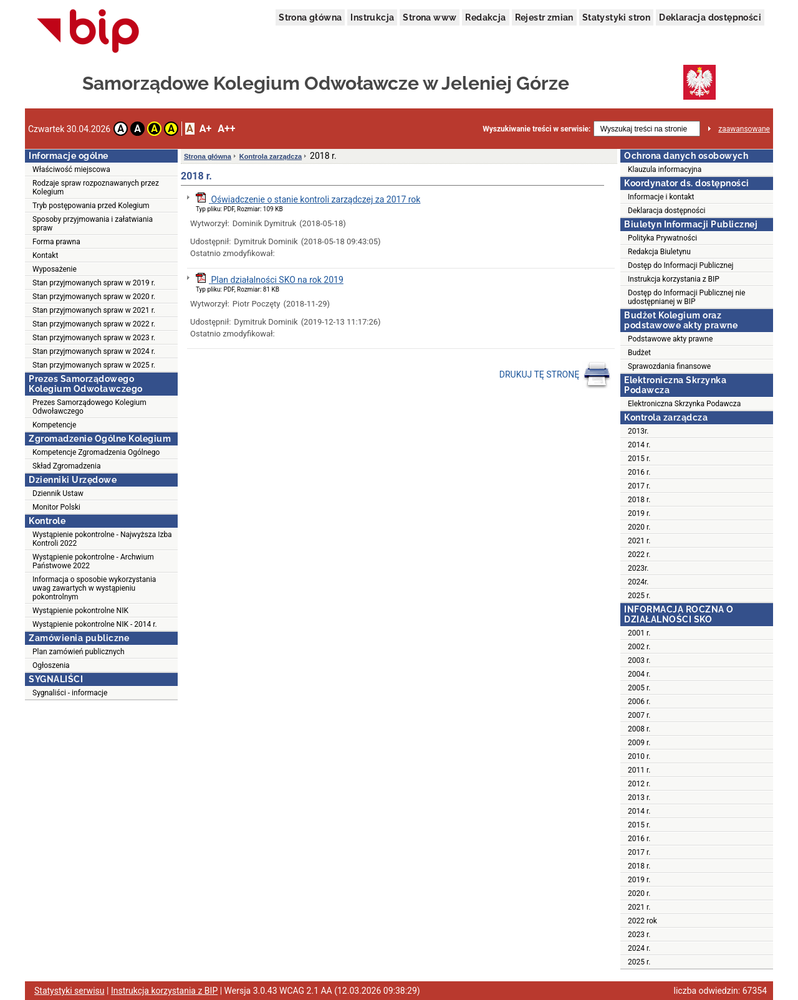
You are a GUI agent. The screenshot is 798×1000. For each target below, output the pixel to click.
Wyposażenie (54, 269)
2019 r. (639, 513)
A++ (226, 129)
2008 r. (639, 729)
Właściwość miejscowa (71, 169)
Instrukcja (372, 17)
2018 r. (639, 499)
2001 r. (639, 633)
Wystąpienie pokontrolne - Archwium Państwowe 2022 (93, 561)
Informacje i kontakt (661, 197)
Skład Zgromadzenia (66, 466)
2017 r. (639, 486)
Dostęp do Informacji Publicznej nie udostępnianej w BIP (686, 297)
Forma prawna (56, 241)
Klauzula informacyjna (664, 169)
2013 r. (639, 797)
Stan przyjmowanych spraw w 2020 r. (93, 296)
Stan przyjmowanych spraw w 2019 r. (93, 283)
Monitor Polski (56, 507)
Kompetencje (54, 425)
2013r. (638, 431)
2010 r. (639, 756)
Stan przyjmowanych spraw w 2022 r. (93, 324)
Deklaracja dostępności (710, 17)
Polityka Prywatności (662, 238)
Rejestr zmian (544, 17)
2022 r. (639, 554)
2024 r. (639, 948)
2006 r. (639, 701)
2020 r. (639, 527)
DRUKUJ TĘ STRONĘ (555, 375)
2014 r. (639, 444)
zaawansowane (744, 129)
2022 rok (642, 921)
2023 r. (639, 934)
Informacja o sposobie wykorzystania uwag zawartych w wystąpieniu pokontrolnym (94, 588)
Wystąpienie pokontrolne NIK (80, 610)
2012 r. (639, 783)
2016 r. (639, 472)
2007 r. (639, 715)
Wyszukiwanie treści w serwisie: (536, 129)
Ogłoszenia (51, 665)
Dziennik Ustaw (58, 493)
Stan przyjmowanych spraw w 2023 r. (93, 337)
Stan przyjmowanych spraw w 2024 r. (93, 351)
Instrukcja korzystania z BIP (673, 279)
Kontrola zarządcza (270, 156)
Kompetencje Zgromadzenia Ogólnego (96, 452)
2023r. (638, 568)
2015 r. (639, 458)
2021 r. (639, 540)
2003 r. (639, 660)
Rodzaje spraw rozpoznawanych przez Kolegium (95, 187)
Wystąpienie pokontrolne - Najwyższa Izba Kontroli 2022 (102, 539)
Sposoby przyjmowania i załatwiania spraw (92, 223)
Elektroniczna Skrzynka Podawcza (684, 403)
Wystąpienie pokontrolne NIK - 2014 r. (94, 624)
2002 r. (639, 646)
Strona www (429, 17)
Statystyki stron (616, 17)
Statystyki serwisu (69, 991)
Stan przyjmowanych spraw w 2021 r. (93, 310)
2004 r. (639, 674)
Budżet (639, 352)
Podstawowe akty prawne (670, 339)
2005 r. (639, 687)
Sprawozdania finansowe (669, 366)
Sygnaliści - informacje (69, 692)
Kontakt (45, 255)
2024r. (638, 582)
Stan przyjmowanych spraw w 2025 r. (93, 365)
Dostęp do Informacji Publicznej (680, 265)
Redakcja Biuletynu (659, 251)
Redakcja (485, 17)
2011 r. (639, 770)
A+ (205, 129)
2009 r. (639, 742)
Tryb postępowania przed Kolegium (91, 205)
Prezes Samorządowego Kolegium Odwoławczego (89, 407)
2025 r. (639, 595)
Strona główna (310, 17)
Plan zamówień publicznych (78, 651)
